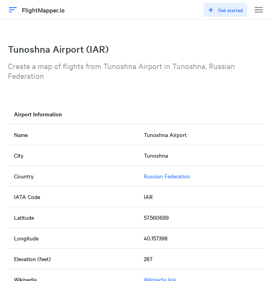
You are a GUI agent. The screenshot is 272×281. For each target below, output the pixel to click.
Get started (225, 9)
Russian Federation (167, 176)
